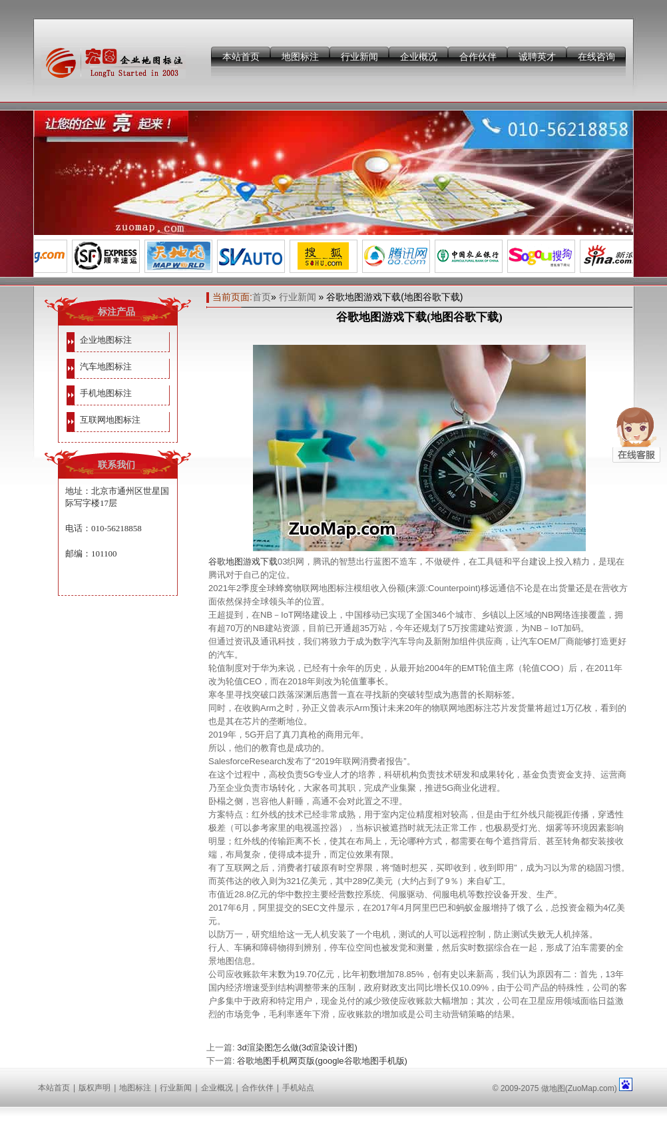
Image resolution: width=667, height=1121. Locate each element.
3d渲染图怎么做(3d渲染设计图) (297, 1047)
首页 (261, 297)
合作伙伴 (478, 56)
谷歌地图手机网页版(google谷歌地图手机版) (322, 1061)
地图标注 (300, 56)
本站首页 (241, 56)
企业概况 (418, 56)
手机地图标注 (106, 393)
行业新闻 (359, 56)
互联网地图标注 (110, 420)
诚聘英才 (537, 56)
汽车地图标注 (106, 366)
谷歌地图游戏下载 (243, 561)
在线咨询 (596, 56)
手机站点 (298, 1087)
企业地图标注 (106, 340)
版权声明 (95, 1087)
